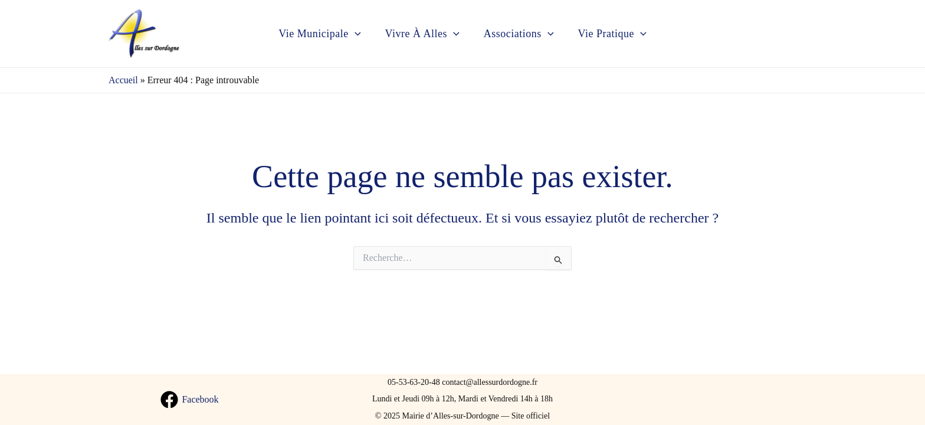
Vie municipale (317, 34)
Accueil (123, 80)
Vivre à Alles (421, 34)
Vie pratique (614, 34)
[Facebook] (189, 399)
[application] (352, 34)
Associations (519, 34)
